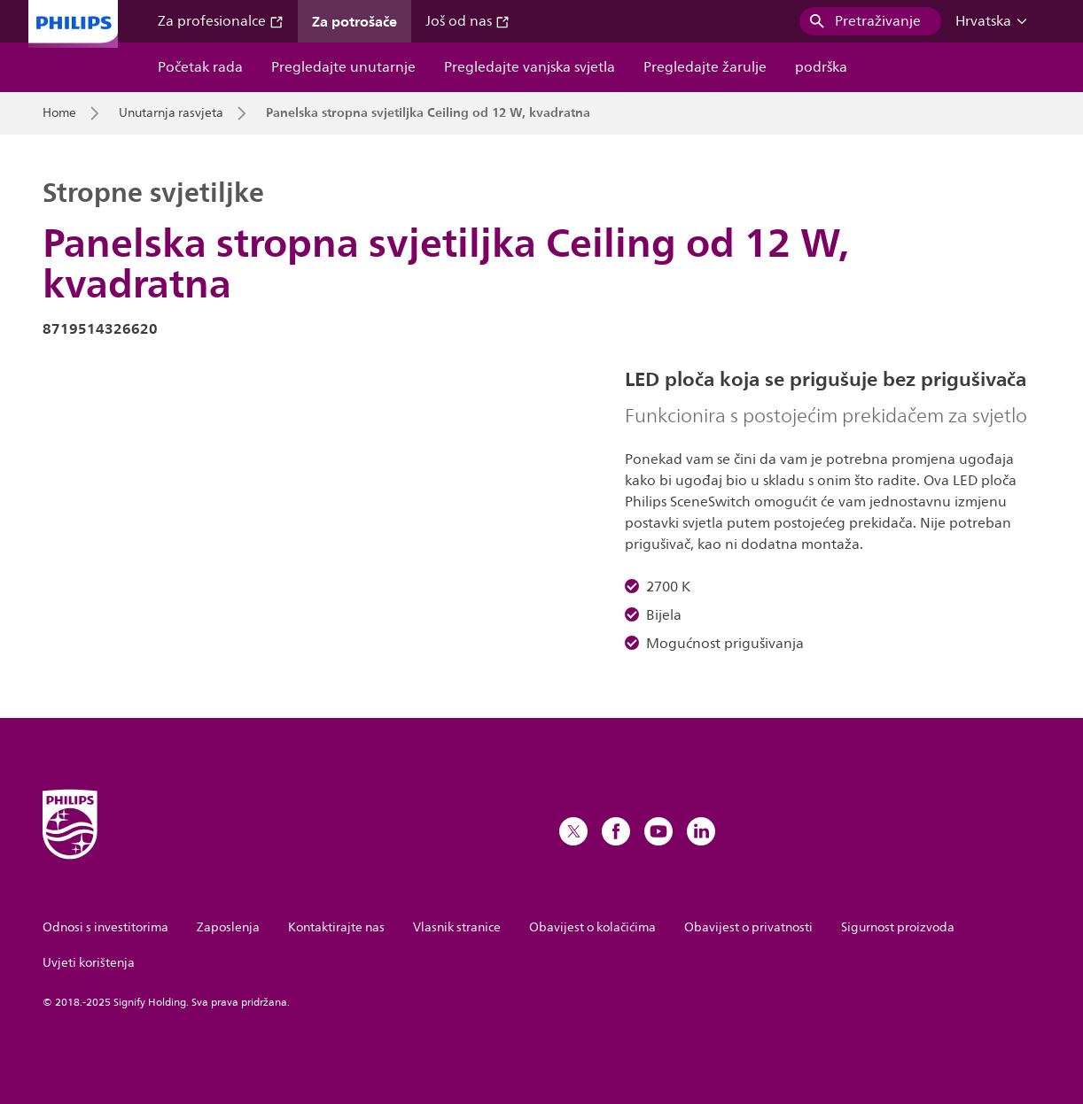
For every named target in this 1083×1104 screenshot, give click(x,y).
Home (59, 113)
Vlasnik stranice (457, 927)
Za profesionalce (221, 21)
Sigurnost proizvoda (897, 927)
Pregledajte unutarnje (343, 67)
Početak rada (200, 67)
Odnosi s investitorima (105, 927)
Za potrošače (354, 21)
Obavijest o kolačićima (592, 927)
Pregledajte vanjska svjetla (529, 67)
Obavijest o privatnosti (748, 927)
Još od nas (467, 21)
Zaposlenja (228, 927)
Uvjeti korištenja (89, 963)
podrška (821, 67)
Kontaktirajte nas (336, 927)
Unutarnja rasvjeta (171, 113)
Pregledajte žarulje (705, 67)
